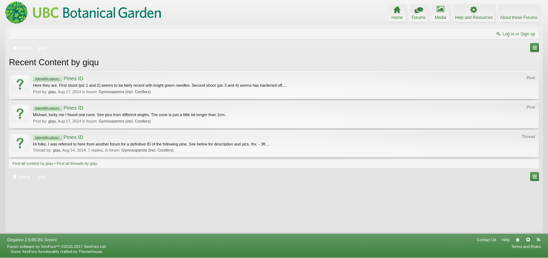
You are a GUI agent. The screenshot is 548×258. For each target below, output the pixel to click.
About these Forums (518, 17)
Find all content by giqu (33, 163)
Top (527, 239)
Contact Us (486, 240)
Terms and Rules (526, 246)
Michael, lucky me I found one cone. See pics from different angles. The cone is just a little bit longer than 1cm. (129, 115)
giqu (52, 92)
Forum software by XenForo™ (57, 246)
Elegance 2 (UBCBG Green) (32, 240)
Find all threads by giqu (77, 163)
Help (505, 240)
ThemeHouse (90, 251)
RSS (538, 239)
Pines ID (58, 78)
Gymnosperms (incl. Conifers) (124, 92)
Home (517, 239)
